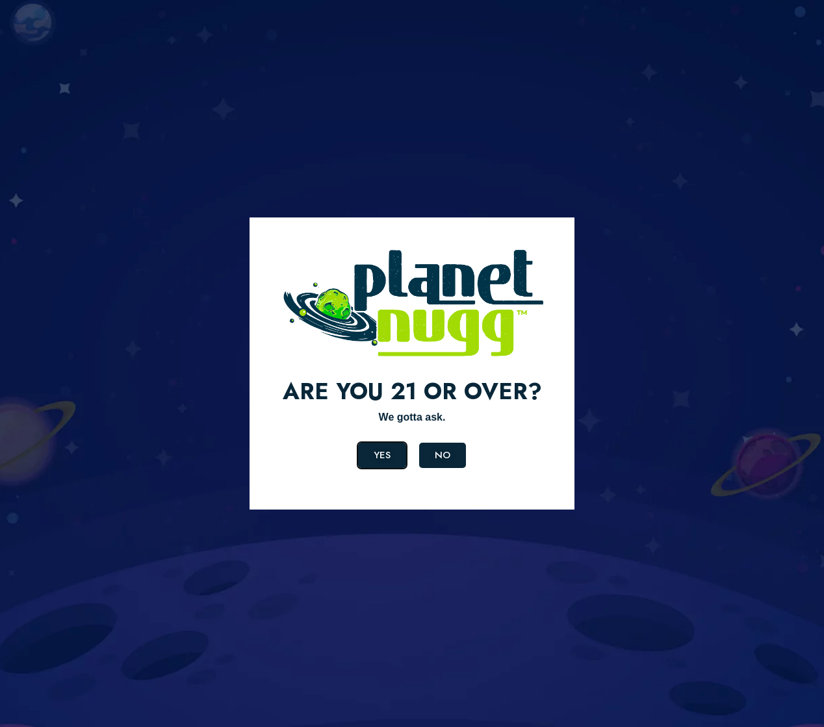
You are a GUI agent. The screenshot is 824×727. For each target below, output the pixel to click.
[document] (412, 363)
